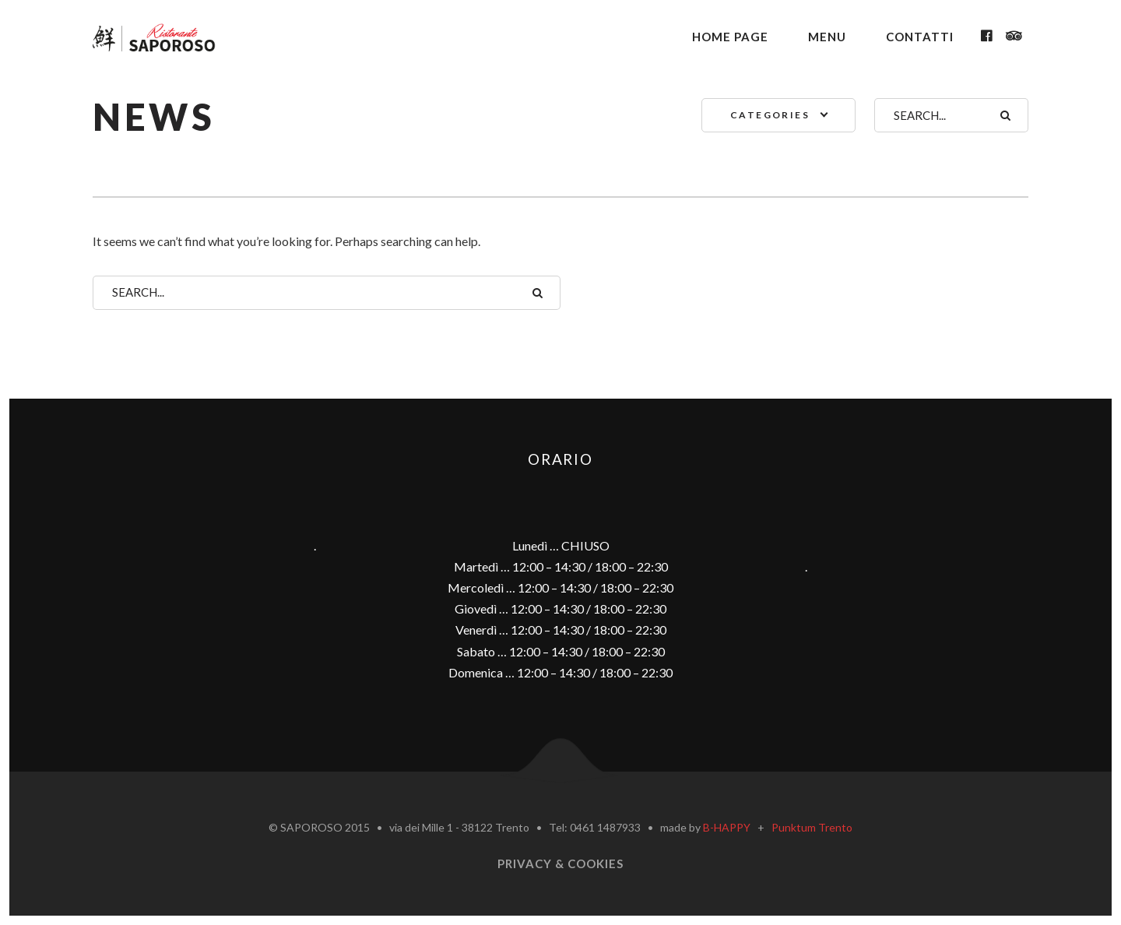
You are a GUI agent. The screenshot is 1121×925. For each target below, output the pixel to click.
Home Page (730, 37)
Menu (827, 37)
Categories (770, 115)
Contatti (920, 37)
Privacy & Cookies (560, 863)
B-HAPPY (726, 827)
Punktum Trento (811, 827)
